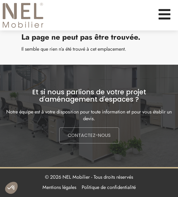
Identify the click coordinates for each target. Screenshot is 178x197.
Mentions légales (59, 187)
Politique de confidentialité (109, 187)
